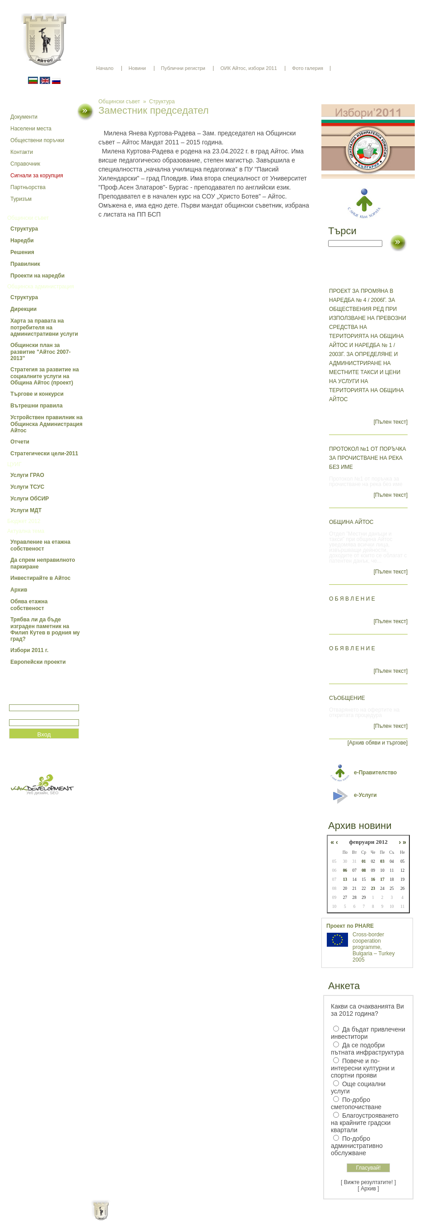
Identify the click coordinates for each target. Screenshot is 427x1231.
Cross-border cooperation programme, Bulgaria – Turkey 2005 (374, 947)
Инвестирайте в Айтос (40, 578)
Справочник (25, 164)
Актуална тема (25, 531)
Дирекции (23, 309)
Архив (18, 590)
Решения (22, 252)
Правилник (25, 264)
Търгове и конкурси (37, 394)
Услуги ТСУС (27, 487)
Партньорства (28, 187)
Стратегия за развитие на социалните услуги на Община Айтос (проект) (44, 376)
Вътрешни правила (36, 406)
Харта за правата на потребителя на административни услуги (44, 327)
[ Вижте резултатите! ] (368, 1182)
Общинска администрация (40, 286)
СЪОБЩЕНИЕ (347, 698)
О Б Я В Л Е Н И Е (352, 599)
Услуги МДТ (26, 510)
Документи (23, 117)
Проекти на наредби (37, 276)
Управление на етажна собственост (40, 545)
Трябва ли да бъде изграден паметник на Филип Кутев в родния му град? (45, 629)
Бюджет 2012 (23, 521)
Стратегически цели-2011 (44, 453)
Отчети (19, 442)
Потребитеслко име (35, 700)
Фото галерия (307, 68)
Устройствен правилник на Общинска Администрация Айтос (46, 424)
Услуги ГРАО (27, 475)
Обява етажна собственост (28, 604)
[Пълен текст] (391, 422)
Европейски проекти (38, 662)
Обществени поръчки (37, 140)
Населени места (30, 128)
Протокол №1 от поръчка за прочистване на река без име (367, 458)
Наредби (22, 240)
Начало (104, 68)
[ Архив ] (368, 1188)
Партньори (221, 1217)
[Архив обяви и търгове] (378, 743)
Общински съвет (28, 218)
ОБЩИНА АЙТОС (351, 522)
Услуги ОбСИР (29, 498)
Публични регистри (183, 68)
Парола (18, 715)
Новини (137, 68)
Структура (24, 229)
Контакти (21, 152)
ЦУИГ (14, 464)
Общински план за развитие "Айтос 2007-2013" (40, 351)
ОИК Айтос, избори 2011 (248, 68)
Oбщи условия (178, 1217)
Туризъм (21, 199)
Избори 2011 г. (29, 650)
